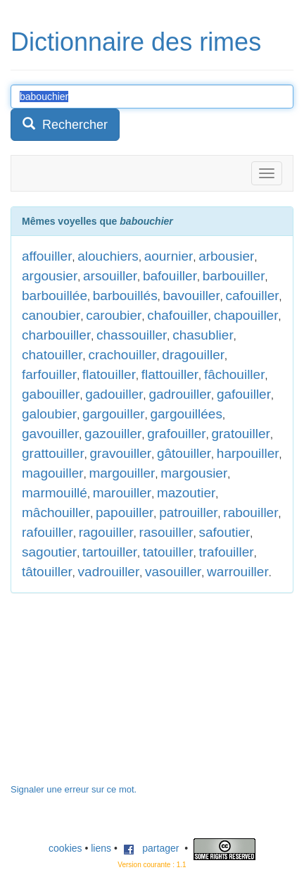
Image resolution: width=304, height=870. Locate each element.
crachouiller (122, 354)
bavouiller (191, 295)
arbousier (226, 256)
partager (151, 848)
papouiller (124, 512)
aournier (169, 256)
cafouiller (252, 295)
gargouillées (186, 413)
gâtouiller (184, 453)
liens (101, 848)
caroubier (113, 315)
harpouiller (248, 453)
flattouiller (169, 374)
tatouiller (168, 552)
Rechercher (65, 124)
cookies (65, 848)
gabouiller (51, 394)
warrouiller (238, 571)
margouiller (122, 473)
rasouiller (166, 532)
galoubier (49, 413)
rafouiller (47, 532)
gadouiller (114, 394)
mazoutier (186, 492)
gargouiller (113, 413)
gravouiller (121, 453)
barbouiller (234, 275)
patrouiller (188, 512)
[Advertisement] (116, 695)
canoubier (51, 315)
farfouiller (49, 374)
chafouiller (177, 315)
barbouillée (54, 295)
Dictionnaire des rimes (136, 41)
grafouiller (176, 433)
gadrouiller (179, 394)
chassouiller (131, 335)
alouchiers (108, 256)
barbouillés (125, 295)
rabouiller (250, 512)
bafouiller (170, 275)
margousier (193, 473)
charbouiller (56, 335)
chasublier (203, 335)
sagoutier (49, 552)
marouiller (122, 492)
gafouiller (244, 394)
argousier (49, 275)
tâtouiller (47, 571)
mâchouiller (56, 512)
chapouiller (246, 315)
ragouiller (106, 532)
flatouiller (109, 374)
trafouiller (226, 552)
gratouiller (240, 433)
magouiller (53, 473)
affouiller (47, 256)
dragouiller (193, 354)
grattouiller (53, 453)
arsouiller (110, 275)
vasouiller (173, 571)
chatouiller (52, 354)
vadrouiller (109, 571)
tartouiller (109, 552)
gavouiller (50, 433)
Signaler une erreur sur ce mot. (74, 789)
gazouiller (112, 433)
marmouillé (54, 492)
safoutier (224, 532)
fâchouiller (234, 374)
